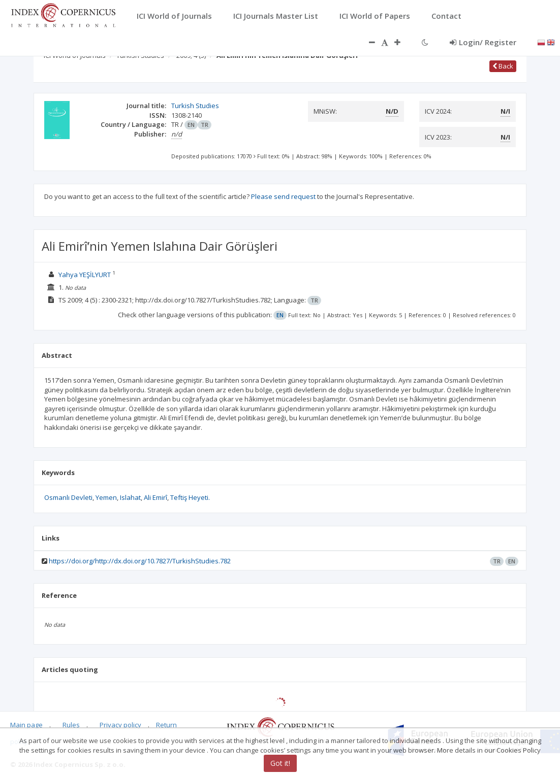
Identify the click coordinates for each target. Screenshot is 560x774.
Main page (26, 724)
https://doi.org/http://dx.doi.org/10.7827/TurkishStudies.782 (140, 560)
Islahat (130, 497)
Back (502, 66)
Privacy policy (120, 724)
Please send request (283, 196)
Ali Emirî (155, 497)
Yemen (106, 497)
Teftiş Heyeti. (190, 497)
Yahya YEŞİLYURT (84, 274)
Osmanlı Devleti (68, 497)
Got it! (280, 763)
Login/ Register (483, 42)
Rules (71, 724)
